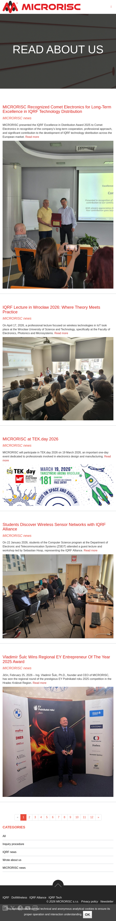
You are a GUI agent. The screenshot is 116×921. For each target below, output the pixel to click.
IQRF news (9, 852)
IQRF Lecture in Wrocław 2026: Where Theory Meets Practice (51, 309)
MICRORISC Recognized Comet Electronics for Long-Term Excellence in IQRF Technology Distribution (57, 109)
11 (84, 817)
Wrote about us (12, 860)
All (4, 836)
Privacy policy (90, 901)
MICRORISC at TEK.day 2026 (30, 439)
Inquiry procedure (13, 844)
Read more (32, 136)
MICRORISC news (17, 118)
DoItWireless (19, 897)
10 (76, 817)
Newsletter (106, 901)
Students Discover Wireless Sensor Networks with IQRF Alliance (54, 526)
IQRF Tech (55, 897)
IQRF (6, 897)
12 (91, 817)
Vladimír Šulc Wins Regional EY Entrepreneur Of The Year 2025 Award (56, 659)
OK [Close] (87, 914)
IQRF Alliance (37, 897)
